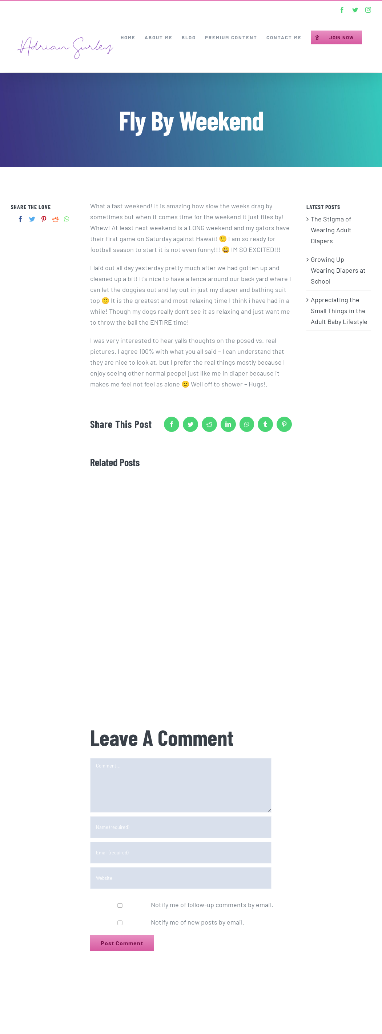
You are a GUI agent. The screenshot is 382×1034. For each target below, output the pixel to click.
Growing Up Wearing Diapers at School (338, 270)
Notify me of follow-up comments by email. (212, 905)
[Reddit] (55, 219)
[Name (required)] (181, 827)
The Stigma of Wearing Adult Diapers (331, 230)
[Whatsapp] (66, 219)
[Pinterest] (44, 219)
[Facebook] (20, 219)
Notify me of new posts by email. (197, 922)
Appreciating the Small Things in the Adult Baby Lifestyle (339, 310)
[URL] (181, 878)
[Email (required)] (181, 852)
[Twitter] (32, 219)
